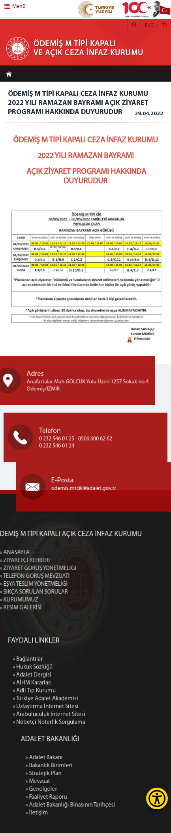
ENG (149, 25)
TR (164, 25)
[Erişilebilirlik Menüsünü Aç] (157, 798)
